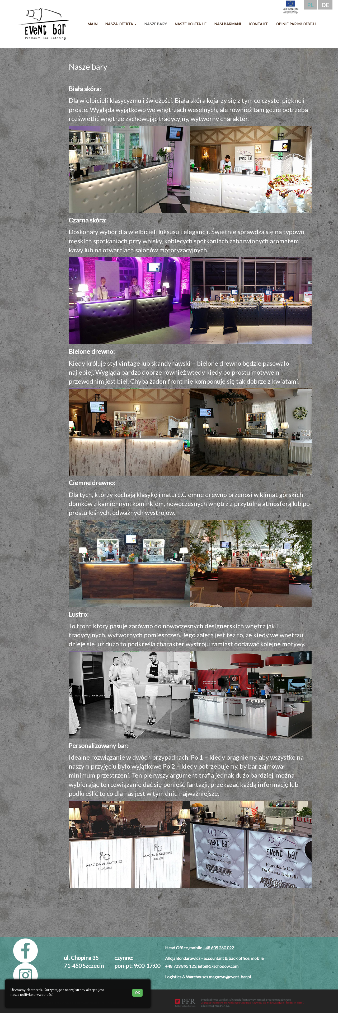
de (325, 5)
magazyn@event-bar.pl (230, 976)
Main (92, 24)
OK (137, 993)
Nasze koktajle (190, 24)
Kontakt (258, 24)
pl (310, 5)
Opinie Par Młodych (296, 24)
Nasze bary (155, 24)
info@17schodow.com (218, 966)
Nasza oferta (121, 24)
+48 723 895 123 (180, 966)
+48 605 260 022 (218, 947)
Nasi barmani (227, 24)
